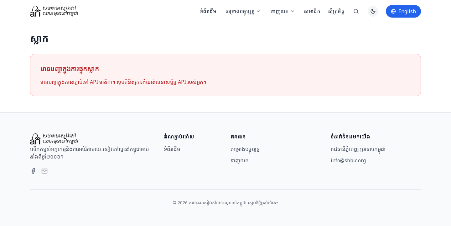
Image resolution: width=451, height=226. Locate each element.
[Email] (44, 171)
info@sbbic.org (348, 160)
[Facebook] (33, 171)
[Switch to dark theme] (373, 11)
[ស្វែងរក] (356, 11)
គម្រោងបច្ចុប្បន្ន (243, 11)
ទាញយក (283, 11)
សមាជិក (312, 11)
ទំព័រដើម (208, 11)
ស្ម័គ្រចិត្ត (336, 11)
